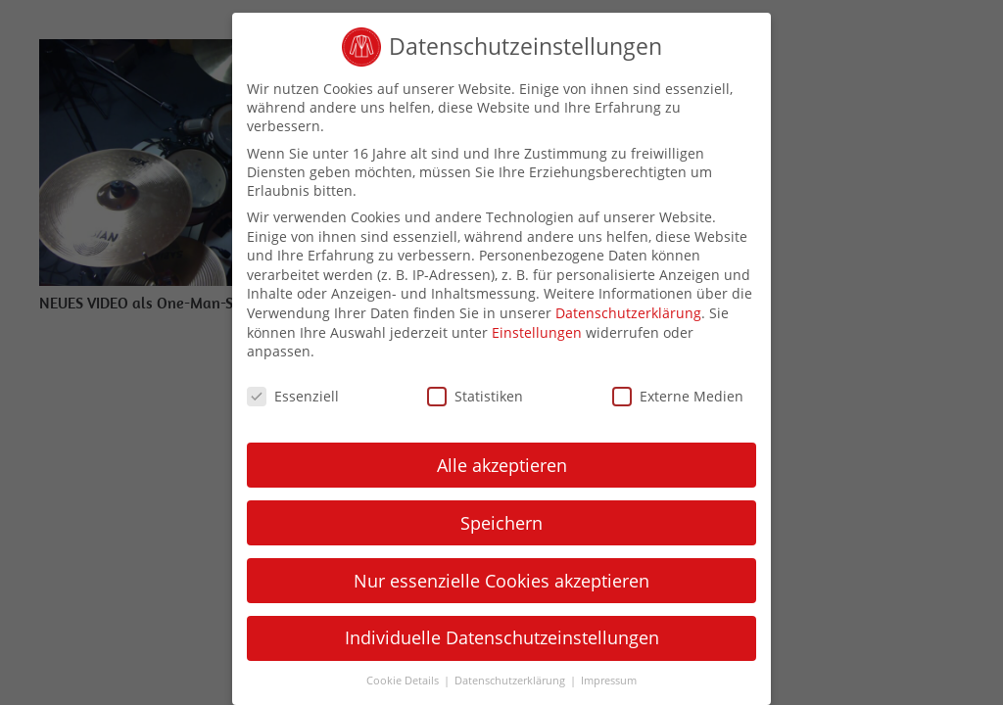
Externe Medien (677, 396)
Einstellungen (537, 332)
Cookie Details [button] (404, 680)
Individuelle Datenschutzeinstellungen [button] (502, 637)
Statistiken (475, 396)
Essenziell (293, 396)
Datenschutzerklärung (628, 313)
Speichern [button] (501, 523)
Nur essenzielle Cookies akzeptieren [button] (501, 580)
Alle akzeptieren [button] (502, 465)
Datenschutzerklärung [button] (511, 680)
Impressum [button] (609, 680)
